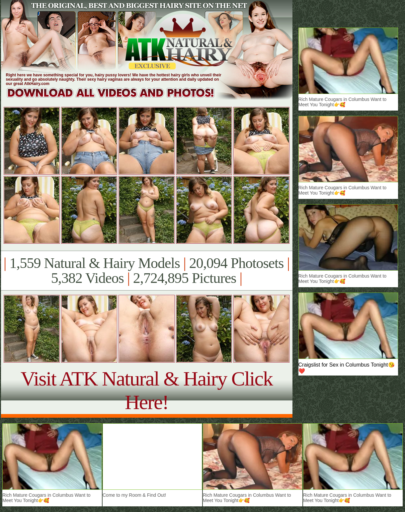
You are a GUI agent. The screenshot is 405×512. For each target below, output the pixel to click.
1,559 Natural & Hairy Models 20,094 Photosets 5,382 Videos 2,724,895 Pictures (146, 271)
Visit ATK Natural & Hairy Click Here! (147, 390)
